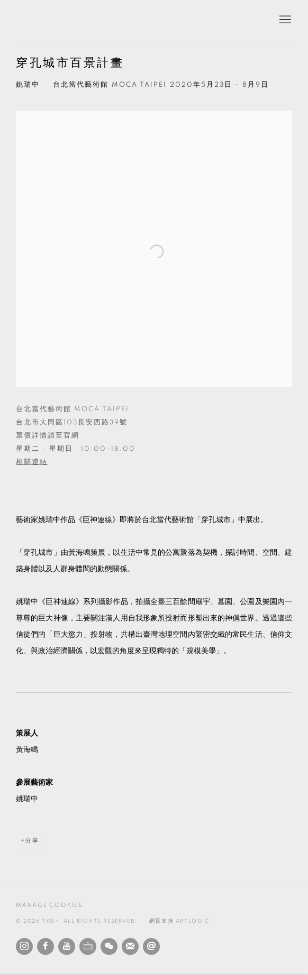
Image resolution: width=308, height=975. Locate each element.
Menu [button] (284, 20)
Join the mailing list (130, 946)
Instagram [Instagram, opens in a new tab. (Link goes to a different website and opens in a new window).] (24, 946)
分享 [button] (32, 840)
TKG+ (42, 20)
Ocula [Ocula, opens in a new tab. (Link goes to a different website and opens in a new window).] (87, 946)
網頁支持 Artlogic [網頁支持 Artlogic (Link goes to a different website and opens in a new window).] (179, 921)
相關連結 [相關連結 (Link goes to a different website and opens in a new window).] (32, 462)
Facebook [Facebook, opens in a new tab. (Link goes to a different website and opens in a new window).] (45, 946)
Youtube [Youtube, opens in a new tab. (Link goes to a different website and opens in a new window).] (66, 946)
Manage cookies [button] (49, 905)
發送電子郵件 (151, 946)
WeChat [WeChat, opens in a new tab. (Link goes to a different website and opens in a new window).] (109, 946)
